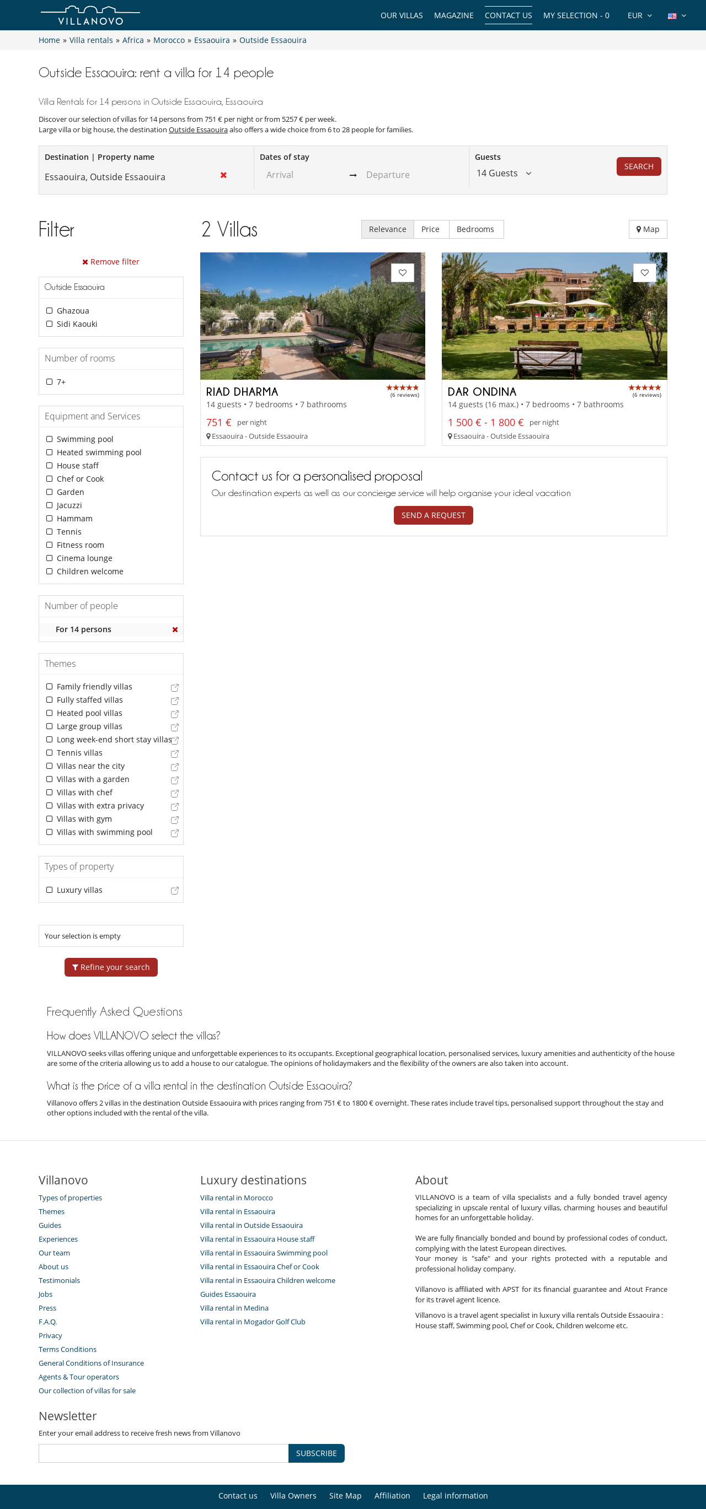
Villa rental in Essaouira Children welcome (267, 1245)
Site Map (345, 1460)
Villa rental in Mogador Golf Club (253, 1286)
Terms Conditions (68, 1314)
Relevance (388, 229)
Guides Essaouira (228, 1259)
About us (53, 1231)
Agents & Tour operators (79, 1341)
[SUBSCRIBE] (164, 1418)
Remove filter (111, 261)
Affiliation (392, 1460)
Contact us (508, 15)
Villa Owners (293, 1460)
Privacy (50, 1300)
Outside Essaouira (198, 129)
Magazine (454, 15)
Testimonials (59, 1245)
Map (648, 229)
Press (47, 1273)
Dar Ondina (482, 391)
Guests (488, 157)
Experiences (58, 1204)
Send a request (434, 515)
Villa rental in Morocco (236, 1162)
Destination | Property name (99, 157)
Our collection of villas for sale (87, 1355)
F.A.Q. (48, 1286)
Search (639, 166)
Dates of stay (284, 157)
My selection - (576, 15)
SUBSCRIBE (316, 1418)
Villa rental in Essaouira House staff (257, 1204)
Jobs (45, 1259)
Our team (54, 1217)
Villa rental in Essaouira (237, 1176)
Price (431, 229)
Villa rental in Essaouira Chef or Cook (259, 1231)
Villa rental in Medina (234, 1273)
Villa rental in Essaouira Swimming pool (264, 1217)
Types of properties (70, 1162)
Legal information (455, 1460)
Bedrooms (476, 229)
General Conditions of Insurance (91, 1328)
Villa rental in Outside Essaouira (251, 1190)
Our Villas (402, 15)
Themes (52, 1176)
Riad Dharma (242, 391)
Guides (50, 1190)
